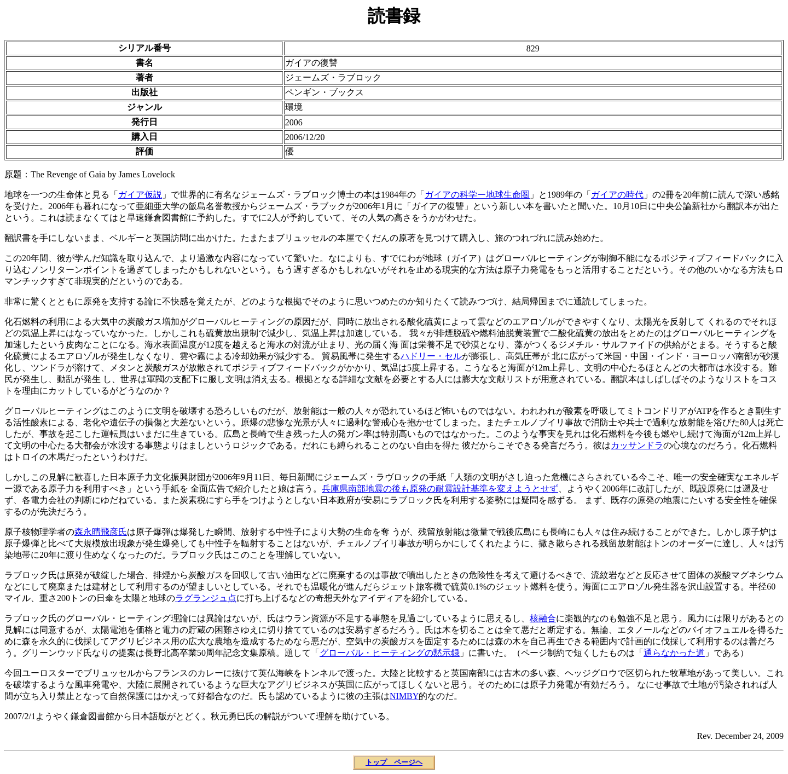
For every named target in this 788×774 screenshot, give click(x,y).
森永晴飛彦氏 (100, 531)
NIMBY (404, 696)
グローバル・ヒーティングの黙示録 (390, 652)
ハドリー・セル (431, 356)
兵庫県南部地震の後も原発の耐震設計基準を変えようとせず (440, 488)
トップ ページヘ (394, 762)
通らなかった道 (674, 652)
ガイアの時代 (617, 194)
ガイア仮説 (140, 194)
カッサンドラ (637, 445)
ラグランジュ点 (205, 598)
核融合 (543, 618)
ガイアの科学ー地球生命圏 (477, 194)
